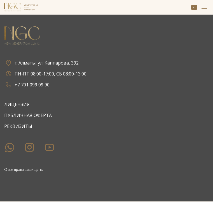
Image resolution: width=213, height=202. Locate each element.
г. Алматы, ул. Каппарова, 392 (41, 62)
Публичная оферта (28, 115)
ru (194, 7)
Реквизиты (18, 126)
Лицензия (17, 104)
